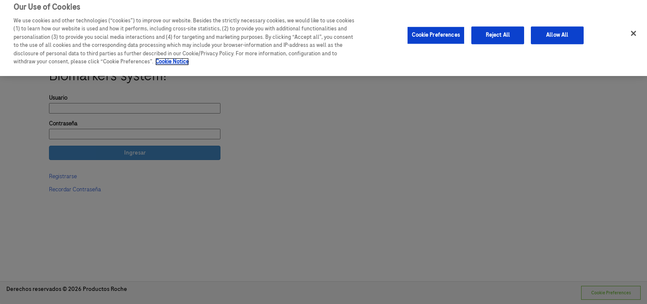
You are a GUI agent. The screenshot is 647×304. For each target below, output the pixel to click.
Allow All (557, 31)
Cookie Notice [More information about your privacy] (172, 58)
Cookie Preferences (435, 31)
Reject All (498, 31)
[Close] (633, 30)
